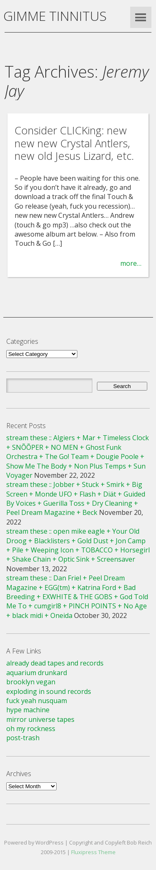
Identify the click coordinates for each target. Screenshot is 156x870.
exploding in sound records (48, 691)
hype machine (28, 709)
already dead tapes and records (55, 663)
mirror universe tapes (40, 719)
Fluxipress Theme (93, 852)
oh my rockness (30, 728)
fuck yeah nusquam (36, 700)
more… (130, 263)
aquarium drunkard (36, 672)
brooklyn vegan (30, 681)
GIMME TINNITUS (54, 16)
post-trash (23, 737)
